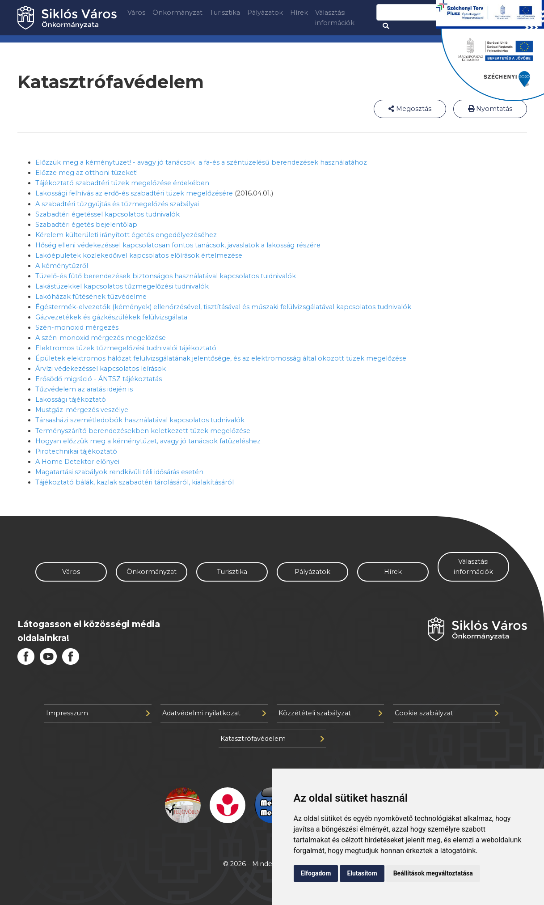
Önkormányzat (177, 12)
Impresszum (98, 713)
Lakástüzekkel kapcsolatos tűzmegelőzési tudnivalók (122, 286)
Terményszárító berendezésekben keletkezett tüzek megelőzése (142, 431)
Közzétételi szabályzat (330, 713)
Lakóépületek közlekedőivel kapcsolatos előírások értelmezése (138, 255)
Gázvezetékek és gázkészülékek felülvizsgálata (111, 317)
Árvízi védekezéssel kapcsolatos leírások (100, 369)
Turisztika (225, 12)
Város (136, 12)
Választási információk (334, 17)
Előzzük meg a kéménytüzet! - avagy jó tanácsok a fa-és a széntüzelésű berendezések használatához (201, 162)
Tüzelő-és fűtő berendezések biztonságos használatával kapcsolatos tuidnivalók (165, 276)
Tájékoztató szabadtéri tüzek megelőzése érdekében (122, 183)
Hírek (299, 12)
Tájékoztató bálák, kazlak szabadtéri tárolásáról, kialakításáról (134, 482)
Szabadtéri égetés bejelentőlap (86, 225)
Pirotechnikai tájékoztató (76, 451)
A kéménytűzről (61, 266)
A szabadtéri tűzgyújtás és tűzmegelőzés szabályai (117, 204)
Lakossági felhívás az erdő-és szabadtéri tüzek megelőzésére (134, 193)
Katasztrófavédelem (272, 739)
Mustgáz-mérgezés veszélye (81, 410)
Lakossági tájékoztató (70, 399)
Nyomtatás (490, 109)
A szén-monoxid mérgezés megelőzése (100, 338)
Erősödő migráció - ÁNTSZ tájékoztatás (98, 379)
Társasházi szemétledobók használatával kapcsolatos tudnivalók (140, 420)
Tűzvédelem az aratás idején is (84, 389)
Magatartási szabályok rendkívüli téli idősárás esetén (119, 472)
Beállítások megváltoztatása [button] (433, 873)
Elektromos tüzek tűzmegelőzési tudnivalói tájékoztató (125, 348)
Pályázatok (265, 12)
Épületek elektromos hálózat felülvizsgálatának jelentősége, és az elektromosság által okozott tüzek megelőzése (220, 358)
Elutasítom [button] (362, 873)
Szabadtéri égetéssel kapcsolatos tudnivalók (107, 214)
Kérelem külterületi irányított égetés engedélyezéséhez (126, 235)
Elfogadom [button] (316, 873)
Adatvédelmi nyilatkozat (214, 713)
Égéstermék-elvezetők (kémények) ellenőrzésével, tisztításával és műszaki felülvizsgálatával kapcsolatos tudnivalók (223, 307)
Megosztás (409, 109)
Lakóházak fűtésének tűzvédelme (91, 297)
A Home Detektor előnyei (77, 462)
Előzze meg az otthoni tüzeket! (86, 173)
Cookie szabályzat (446, 713)
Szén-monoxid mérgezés (76, 327)
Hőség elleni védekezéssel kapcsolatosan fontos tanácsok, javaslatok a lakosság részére (177, 245)
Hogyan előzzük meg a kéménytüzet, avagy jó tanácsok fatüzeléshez (148, 441)
